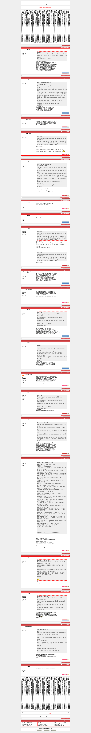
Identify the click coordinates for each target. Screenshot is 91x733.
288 (22, 22)
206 (36, 18)
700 (58, 39)
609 (51, 35)
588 (53, 34)
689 (33, 39)
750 (35, 42)
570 (62, 33)
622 (31, 36)
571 (64, 33)
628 (44, 36)
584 (44, 34)
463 (69, 29)
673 (47, 38)
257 (51, 20)
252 (40, 20)
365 (47, 25)
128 (58, 14)
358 (31, 25)
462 (66, 29)
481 (60, 30)
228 (36, 19)
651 (47, 37)
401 (29, 27)
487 (25, 31)
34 (27, 11)
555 (29, 33)
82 (61, 12)
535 (33, 32)
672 (44, 38)
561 (42, 33)
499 (51, 31)
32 (23, 11)
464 (22, 30)
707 (25, 40)
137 (29, 15)
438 (62, 28)
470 (36, 30)
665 (29, 38)
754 (44, 42)
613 (60, 35)
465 (25, 30)
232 (44, 19)
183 (33, 17)
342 (44, 24)
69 (39, 12)
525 (60, 699)
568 (58, 33)
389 (51, 26)
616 (66, 35)
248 (31, 20)
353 (69, 24)
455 (51, 29)
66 (34, 12)
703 (64, 39)
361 (38, 25)
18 (47, 10)
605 (42, 35)
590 (58, 34)
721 (55, 40)
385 (42, 26)
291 (29, 22)
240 (62, 19)
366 (49, 25)
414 (58, 27)
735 (38, 41)
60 (23, 12)
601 (33, 35)
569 (60, 33)
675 (51, 38)
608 (49, 35)
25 (59, 10)
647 (38, 37)
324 (53, 23)
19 (49, 10)
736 (40, 41)
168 (49, 16)
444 (27, 29)
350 (62, 24)
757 (51, 42)
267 (25, 21)
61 (25, 12)
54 (61, 11)
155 (69, 15)
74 (47, 12)
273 (38, 21)
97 (39, 13)
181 (29, 17)
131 (64, 14)
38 (34, 11)
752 (40, 42)
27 (63, 10)
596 (22, 35)
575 (25, 34)
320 (44, 23)
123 (47, 14)
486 (22, 31)
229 (38, 19)
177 (69, 16)
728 (22, 41)
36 (30, 11)
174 (62, 16)
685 (25, 39)
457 (55, 29)
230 (40, 19)
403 (33, 27)
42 (41, 11)
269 (29, 21)
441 (69, 28)
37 (32, 11)
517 (42, 699)
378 (27, 26)
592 (62, 34)
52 (58, 11)
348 (58, 24)
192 (53, 17)
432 (49, 28)
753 (42, 42)
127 (55, 14)
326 (58, 23)
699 (55, 39)
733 (33, 41)
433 (51, 28)
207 (38, 18)
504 (62, 31)
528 (66, 699)
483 (64, 30)
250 (36, 20)
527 (64, 699)
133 (69, 14)
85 (66, 12)
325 (55, 23)
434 (53, 28)
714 (40, 40)
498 (49, 31)
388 (49, 26)
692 (40, 39)
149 (55, 15)
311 (25, 23)
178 (22, 17)
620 (27, 36)
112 (22, 14)
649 (42, 37)
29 (66, 10)
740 (49, 41)
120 (40, 14)
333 (25, 24)
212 (49, 18)
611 (55, 35)
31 (22, 11)
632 (53, 36)
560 (40, 33)
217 (60, 18)
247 (29, 20)
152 (62, 15)
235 (51, 19)
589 (55, 34)
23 (56, 10)
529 (69, 699)
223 (25, 19)
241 (64, 19)
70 (41, 12)
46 (47, 11)
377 (25, 26)
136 (27, 15)
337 (33, 24)
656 (58, 37)
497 (47, 31)
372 (62, 25)
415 (60, 27)
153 (64, 15)
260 (58, 20)
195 (60, 17)
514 (36, 699)
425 (33, 28)
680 (62, 38)
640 (22, 37)
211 (47, 18)
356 (27, 25)
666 (31, 38)
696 (49, 39)
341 (42, 24)
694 (44, 39)
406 (40, 27)
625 (38, 36)
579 (33, 34)
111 (69, 13)
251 (38, 20)
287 (69, 21)
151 (60, 15)
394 (62, 26)
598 (27, 35)
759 (55, 42)
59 (22, 12)
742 (53, 41)
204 (31, 18)
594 (66, 34)
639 (69, 36)
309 (69, 22)
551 (69, 32)
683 (69, 38)
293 (33, 22)
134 (22, 15)
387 (47, 26)
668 (36, 38)
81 (59, 12)
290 (27, 22)
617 (69, 35)
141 (38, 15)
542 (49, 32)
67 (35, 12)
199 (69, 17)
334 (27, 24)
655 (55, 37)
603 (38, 35)
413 (55, 27)
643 (29, 37)
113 (25, 14)
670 (40, 38)
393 (60, 26)
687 (29, 39)
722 (58, 40)
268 (27, 21)
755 (46, 42)
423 (29, 28)
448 (36, 29)
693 (42, 39)
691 (38, 39)
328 (62, 23)
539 (42, 32)
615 (64, 35)
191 (51, 17)
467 (29, 30)
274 (40, 21)
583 (42, 34)
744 (58, 41)
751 (38, 42)
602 (36, 35)
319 (42, 23)
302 (53, 22)
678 (58, 38)
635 (60, 36)
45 (46, 11)
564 (49, 33)
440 (66, 28)
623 (33, 36)
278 (49, 21)
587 (51, 34)
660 (66, 37)
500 (53, 31)
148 (53, 15)
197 (64, 17)
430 (44, 28)
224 (27, 19)
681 (64, 38)
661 (69, 37)
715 (42, 40)
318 (40, 23)
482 (62, 30)
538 (40, 32)
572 (66, 33)
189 (47, 17)
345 (51, 24)
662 (22, 38)
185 (38, 17)
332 (22, 24)
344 (49, 24)
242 (66, 19)
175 (64, 16)
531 (25, 32)
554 (27, 33)
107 (60, 13)
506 (66, 31)
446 (31, 29)
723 (60, 40)
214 (53, 18)
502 (58, 31)
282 (58, 21)
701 (60, 39)
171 (55, 16)
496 (44, 31)
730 (27, 41)
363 (42, 25)
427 (38, 28)
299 (47, 22)
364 (44, 25)
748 (66, 41)
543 (51, 32)
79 (56, 12)
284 (62, 21)
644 (31, 37)
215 (55, 18)
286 (66, 21)
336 (31, 24)
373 (64, 25)
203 (29, 18)
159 (29, 16)
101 (46, 13)
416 (62, 27)
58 (68, 11)
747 (64, 41)
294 (36, 22)
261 (60, 20)
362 (40, 25)
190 (49, 17)
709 (29, 40)
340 (40, 24)
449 (38, 29)
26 (61, 10)
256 (49, 20)
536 (36, 32)
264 (66, 20)
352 (66, 24)
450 (40, 29)
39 (35, 11)
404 (36, 27)
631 (51, 36)
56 (64, 11)
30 (68, 10)
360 (36, 25)
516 (40, 699)
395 (64, 26)
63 (29, 12)
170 (53, 16)
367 (51, 25)
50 (54, 11)
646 (36, 37)
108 (62, 13)
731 (29, 41)
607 (47, 35)
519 (47, 699)
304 (58, 22)
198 (66, 17)
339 (38, 24)
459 (60, 29)
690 (36, 39)
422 (27, 28)
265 (69, 20)
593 (64, 34)
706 (22, 40)
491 (33, 31)
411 (51, 27)
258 (53, 20)
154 (66, 15)
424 (31, 28)
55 (63, 11)
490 (31, 31)
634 (58, 36)
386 (44, 26)
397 (69, 26)
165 (42, 16)
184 (36, 17)
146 (49, 15)
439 (64, 28)
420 (22, 28)
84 (64, 12)
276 (44, 21)
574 (22, 34)
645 (33, 37)
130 (62, 14)
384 (40, 26)
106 (57, 13)
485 (69, 30)
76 (51, 12)
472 (40, 30)
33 (25, 11)
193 (55, 17)
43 (42, 11)
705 (69, 39)
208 (40, 18)
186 (40, 17)
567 (55, 33)
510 (27, 699)
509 (25, 699)
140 (36, 15)
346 (53, 24)
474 (44, 30)
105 (55, 13)
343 (47, 24)
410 (49, 27)
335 (29, 24)
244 (22, 20)
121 (42, 14)
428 (40, 28)
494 (40, 31)
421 (25, 28)
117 (33, 14)
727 (69, 40)
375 (69, 25)
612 (58, 35)
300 (49, 22)
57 (66, 11)
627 (42, 36)
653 (51, 37)
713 (38, 40)
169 (51, 16)
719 (51, 40)
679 (60, 38)
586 (49, 34)
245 (25, 20)
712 (36, 40)
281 (55, 21)
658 (62, 37)
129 (60, 14)
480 (58, 30)
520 (49, 699)
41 (39, 11)
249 (33, 20)
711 (33, 40)
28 (64, 10)
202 (27, 18)
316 (36, 23)
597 (25, 35)
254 (44, 20)
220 (66, 18)
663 (25, 38)
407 (42, 27)
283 (60, 21)
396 (66, 26)
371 (60, 25)
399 (25, 27)
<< (22, 7)
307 (64, 22)
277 (47, 21)
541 (47, 32)
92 (30, 13)
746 (62, 41)
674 (49, 38)
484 (66, 30)
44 (44, 11)
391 (55, 26)
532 (27, 32)
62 (27, 12)
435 (55, 28)
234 (49, 19)
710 (31, 40)
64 (30, 12)
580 (36, 34)
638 (66, 36)
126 (53, 14)
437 (60, 28)
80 (58, 12)
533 (29, 32)
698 (53, 39)
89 (25, 13)
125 (51, 14)
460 (62, 29)
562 (44, 33)
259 (55, 20)
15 (42, 10)
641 (25, 37)
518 (44, 699)
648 (40, 37)
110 (66, 13)
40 (37, 11)
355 (25, 25)
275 (42, 21)
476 (49, 30)
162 (36, 16)
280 (53, 21)
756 (49, 42)
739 (47, 41)
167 (47, 16)
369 (55, 25)
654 (53, 37)
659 (64, 37)
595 (69, 34)
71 (42, 12)
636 (62, 36)
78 (54, 12)
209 (42, 18)
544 (53, 32)
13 (39, 10)
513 (33, 699)
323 (51, 23)
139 (33, 15)
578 (31, 34)
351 (64, 24)
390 (53, 26)
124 (49, 14)
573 (69, 33)
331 (69, 23)
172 (58, 16)
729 (25, 41)
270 (31, 21)
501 (55, 31)
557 (33, 33)
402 (31, 27)
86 (68, 12)
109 (64, 13)
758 (53, 42)
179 (25, 17)
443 (25, 29)
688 (31, 39)
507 (69, 31)
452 (44, 29)
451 (42, 29)
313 (29, 23)
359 (33, 25)
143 (42, 15)
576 (27, 34)
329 (64, 23)
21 (52, 10)
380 (31, 26)
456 (53, 29)
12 (37, 10)
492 (36, 31)
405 (38, 27)
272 (36, 21)
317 (38, 23)
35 (29, 11)
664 (27, 38)
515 (38, 699)
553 (25, 33)
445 (29, 29)
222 (22, 19)
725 (64, 40)
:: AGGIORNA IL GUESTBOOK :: (45, 2)
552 (22, 33)
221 (69, 18)
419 (69, 27)
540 (44, 32)
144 (44, 15)
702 (62, 39)
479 (55, 30)
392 (58, 26)
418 (66, 27)
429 (42, 28)
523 (55, 699)
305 (60, 22)
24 (57, 10)
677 (55, 38)
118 (36, 14)
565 (51, 33)
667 (33, 38)
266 (22, 21)
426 (36, 28)
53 (59, 11)
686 (27, 39)
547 (60, 32)
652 (49, 37)
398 (22, 27)
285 (64, 21)
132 (66, 14)
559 (38, 33)
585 (47, 34)
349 (60, 24)
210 (44, 18)
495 (42, 31)
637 (64, 36)
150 (58, 15)
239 (60, 19)
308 (66, 22)
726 (66, 40)
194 (58, 17)
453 (47, 29)
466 (27, 30)
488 (27, 31)
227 (33, 19)
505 (64, 31)
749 (69, 41)
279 (51, 21)
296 (40, 22)
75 (49, 12)
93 (32, 13)
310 (22, 23)
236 (53, 19)
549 (64, 32)
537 (38, 32)
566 (53, 33)
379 (29, 26)
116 (31, 14)
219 (64, 18)
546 (58, 32)
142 (40, 15)
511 (29, 699)
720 (53, 40)
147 (51, 15)
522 (53, 699)
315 (33, 23)
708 (27, 40)
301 (51, 22)
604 (40, 35)
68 (37, 12)
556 (31, 33)
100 (44, 13)
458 (58, 29)
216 (58, 18)
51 (56, 11)
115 (29, 14)
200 (22, 18)
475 (47, 30)
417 (64, 27)
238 (58, 19)
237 (55, 19)
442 (22, 29)
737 (42, 41)
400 (27, 27)
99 (42, 13)
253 (42, 20)
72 (44, 12)
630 (49, 36)
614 (62, 35)
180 (27, 17)
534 (31, 32)
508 (22, 699)
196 (62, 17)
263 (64, 20)
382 (36, 26)
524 (58, 699)
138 (31, 15)
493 (38, 31)
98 (40, 13)
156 (22, 16)
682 (66, 38)
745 (60, 41)
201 (25, 18)
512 (31, 699)
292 (31, 22)
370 (58, 25)
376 (22, 26)
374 (66, 25)
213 (51, 18)
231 (42, 19)
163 (38, 16)
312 (27, 23)
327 (60, 23)
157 (25, 16)
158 (27, 16)
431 (47, 28)
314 (31, 23)
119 (38, 14)
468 (31, 30)
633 (55, 36)
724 (62, 40)
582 (40, 34)
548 (62, 32)
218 (62, 18)
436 (58, 28)
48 (51, 11)
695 (47, 39)
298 (44, 22)
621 (29, 36)
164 (40, 16)
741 (51, 41)
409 (47, 27)
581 (38, 34)
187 (42, 17)
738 (44, 41)
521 (51, 699)
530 (22, 32)
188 (44, 17)
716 (44, 40)
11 (35, 10)
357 (29, 25)
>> (68, 7)
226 (31, 19)
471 (38, 30)
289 (25, 22)
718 (49, 40)
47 (49, 11)
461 (64, 29)
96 (37, 13)
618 (22, 36)
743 (55, 41)
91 (28, 13)
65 (32, 12)
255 (47, 20)
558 (36, 33)
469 (33, 30)
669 (38, 38)
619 (25, 36)
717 (47, 40)
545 (55, 32)
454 (49, 29)
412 (53, 27)
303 (55, 22)
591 (60, 34)
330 (66, 23)
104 (53, 13)
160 (31, 16)
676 (53, 38)
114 (27, 14)
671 (42, 38)
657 (60, 37)
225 (29, 19)
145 (47, 15)
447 (33, 29)
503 (60, 31)
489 (29, 31)
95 (35, 13)
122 (44, 14)
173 (60, 16)
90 (27, 13)
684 (22, 39)
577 (29, 34)
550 (66, 32)
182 (31, 17)
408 (44, 27)
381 (33, 26)
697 (51, 39)
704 (66, 39)
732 (31, 41)
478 (53, 30)
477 (51, 30)
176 (66, 16)
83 (63, 12)
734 (36, 41)
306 (62, 22)
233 (47, 19)
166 (44, 16)
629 (47, 36)
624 (36, 36)
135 (25, 15)
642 (27, 37)
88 (23, 13)
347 (55, 24)
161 (33, 16)
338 (36, 24)
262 (62, 20)
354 (22, 25)
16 (44, 10)
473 (42, 30)
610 (53, 35)
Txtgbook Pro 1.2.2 (48, 728)
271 (33, 21)
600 (31, 35)
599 (29, 35)
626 (40, 36)
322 (49, 23)
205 (33, 18)
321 (47, 23)
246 (27, 20)
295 (38, 22)
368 (53, 25)
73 (46, 12)
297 (42, 22)
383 (38, 26)
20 (51, 10)
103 (51, 13)
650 (44, 37)
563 (47, 33)
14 (40, 10)
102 (49, 13)
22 (54, 10)
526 (62, 699)
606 (44, 35)
